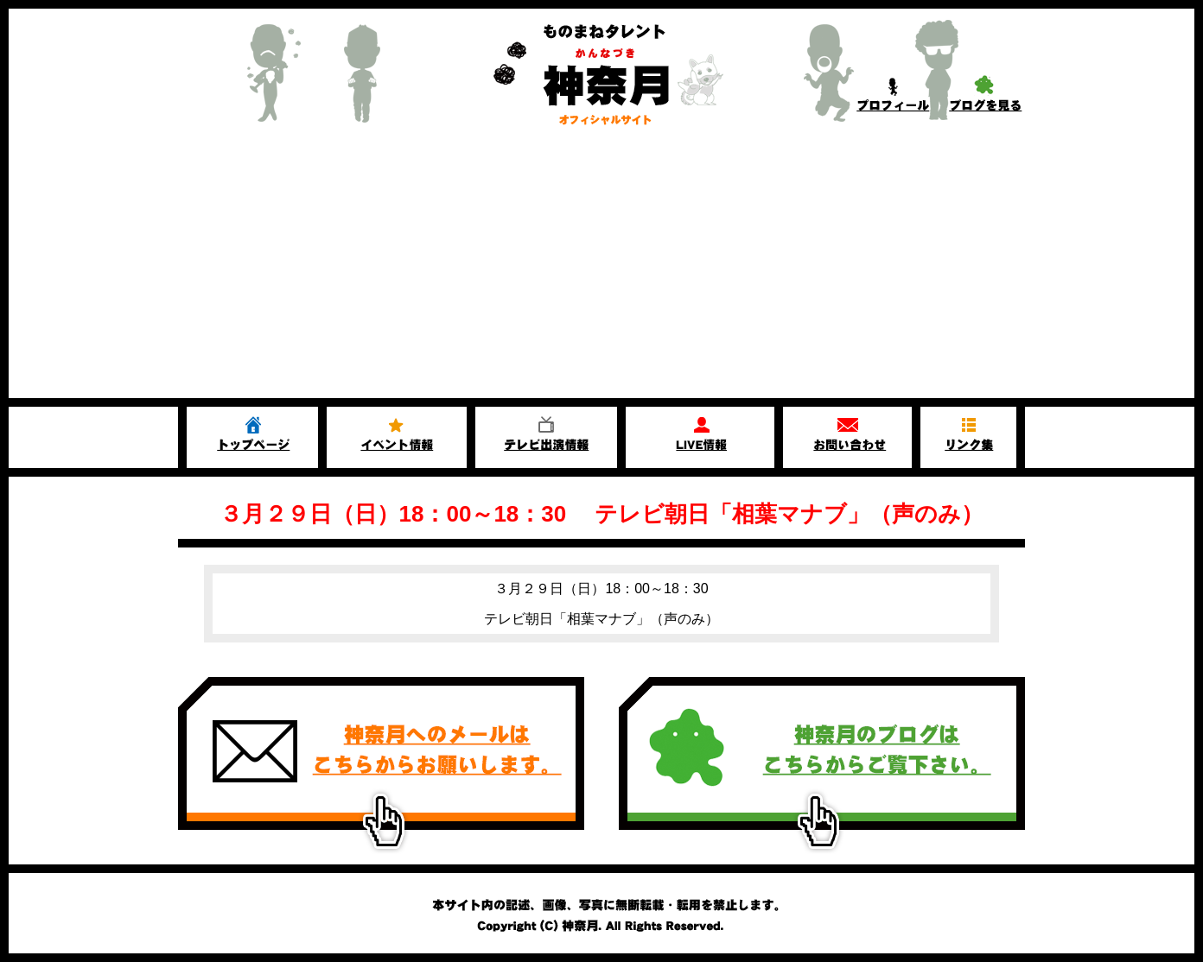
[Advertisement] (601, 268)
